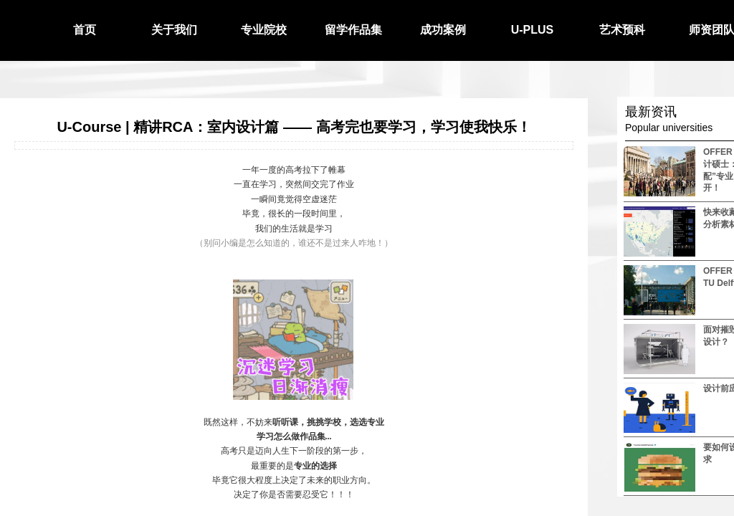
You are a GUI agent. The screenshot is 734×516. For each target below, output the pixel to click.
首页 (84, 30)
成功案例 (443, 30)
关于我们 (174, 30)
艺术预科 (622, 30)
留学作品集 (353, 30)
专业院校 (264, 30)
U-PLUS (532, 30)
